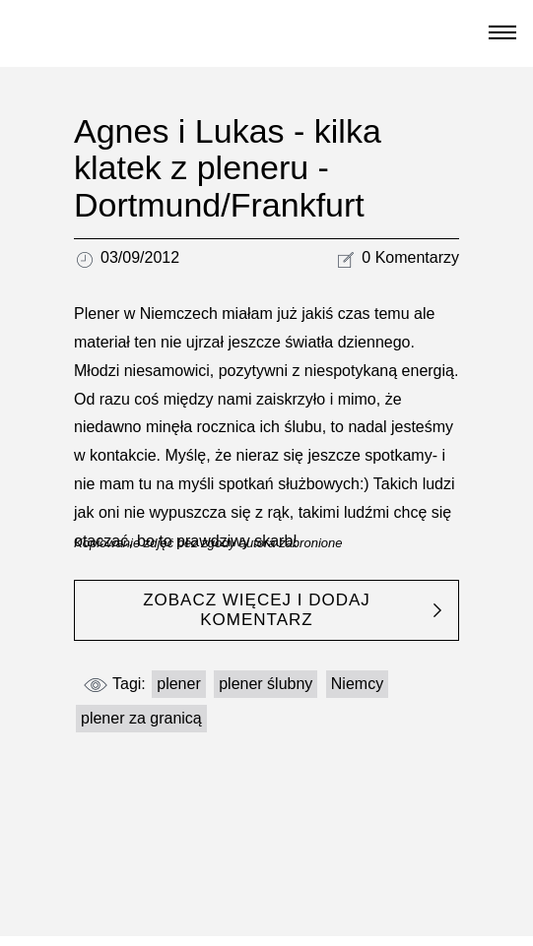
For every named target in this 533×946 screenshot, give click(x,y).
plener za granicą (141, 718)
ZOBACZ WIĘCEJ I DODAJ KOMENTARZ (256, 610)
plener (178, 683)
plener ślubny (265, 683)
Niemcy (357, 683)
